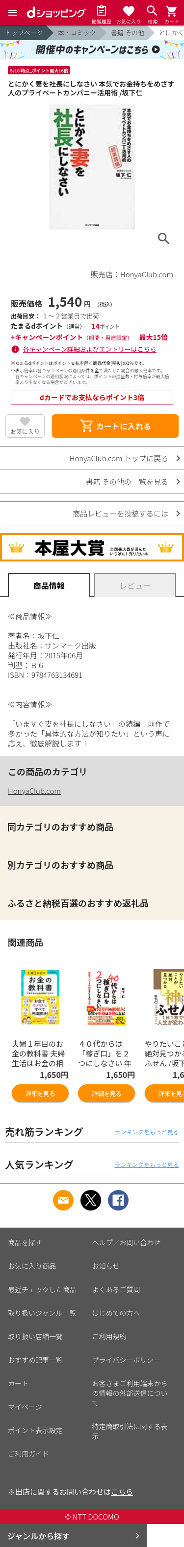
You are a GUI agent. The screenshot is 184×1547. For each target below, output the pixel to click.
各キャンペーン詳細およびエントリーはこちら (90, 349)
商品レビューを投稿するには (120, 513)
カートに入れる (115, 426)
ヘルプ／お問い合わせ (126, 1242)
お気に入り (25, 431)
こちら (122, 1491)
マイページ (25, 1407)
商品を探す (25, 1242)
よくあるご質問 (116, 1289)
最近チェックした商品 (42, 1289)
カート (18, 1383)
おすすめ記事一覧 (35, 1360)
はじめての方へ (116, 1313)
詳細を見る (40, 1093)
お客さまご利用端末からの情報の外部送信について (130, 1393)
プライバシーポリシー (126, 1360)
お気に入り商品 (32, 1266)
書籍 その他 (127, 32)
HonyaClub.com (34, 790)
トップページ (24, 32)
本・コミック (77, 32)
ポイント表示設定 (35, 1430)
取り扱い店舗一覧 (35, 1336)
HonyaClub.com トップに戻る (119, 458)
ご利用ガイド (28, 1453)
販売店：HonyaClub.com (132, 274)
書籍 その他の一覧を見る (127, 481)
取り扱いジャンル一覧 (42, 1313)
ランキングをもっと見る (146, 1131)
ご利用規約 (109, 1336)
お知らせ (106, 1266)
